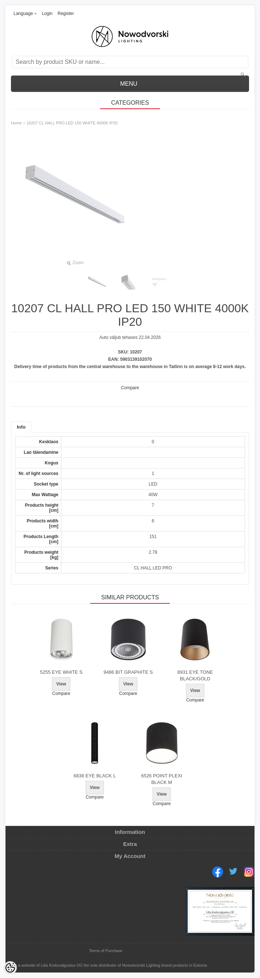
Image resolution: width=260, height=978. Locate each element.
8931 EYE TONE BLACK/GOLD (195, 675)
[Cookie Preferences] (10, 967)
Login (47, 13)
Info (21, 427)
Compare (130, 387)
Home (16, 123)
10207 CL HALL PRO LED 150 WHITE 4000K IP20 (72, 123)
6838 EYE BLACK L (95, 775)
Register (66, 13)
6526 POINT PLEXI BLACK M (161, 779)
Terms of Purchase (105, 950)
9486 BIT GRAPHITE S (128, 672)
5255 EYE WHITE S (61, 672)
